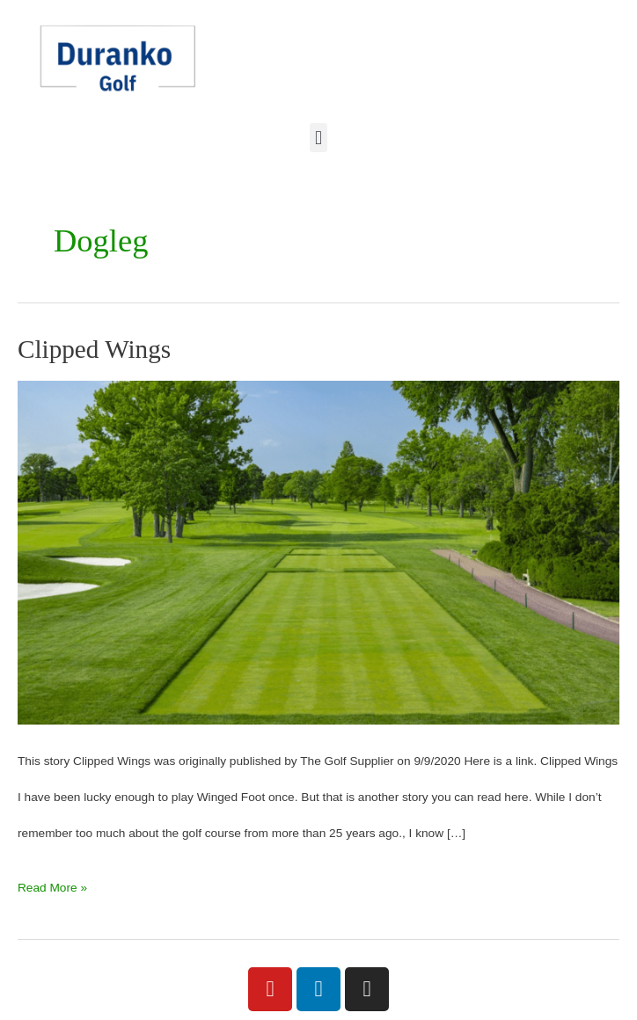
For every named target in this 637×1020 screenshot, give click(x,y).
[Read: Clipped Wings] (318, 551)
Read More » (52, 882)
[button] (318, 137)
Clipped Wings (94, 349)
